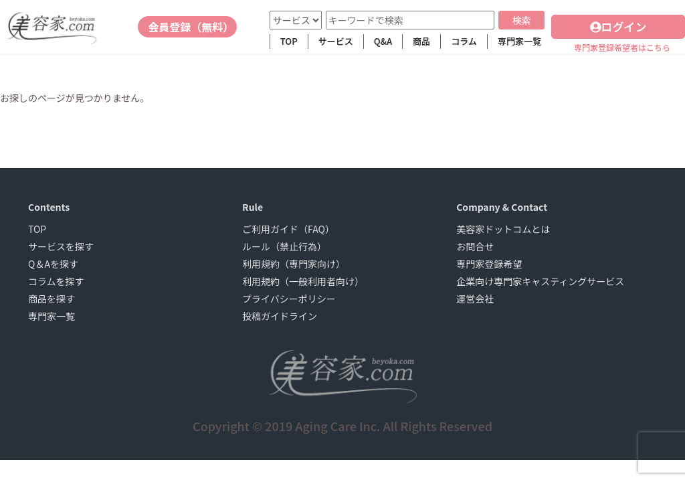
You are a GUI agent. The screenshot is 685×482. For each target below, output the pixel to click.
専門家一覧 (519, 41)
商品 (421, 41)
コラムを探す (56, 281)
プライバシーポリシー (289, 298)
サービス (335, 41)
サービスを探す (61, 246)
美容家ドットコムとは (503, 229)
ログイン (618, 26)
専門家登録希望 (489, 263)
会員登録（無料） (190, 27)
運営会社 (475, 298)
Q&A (383, 41)
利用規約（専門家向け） (293, 263)
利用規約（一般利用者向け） (303, 281)
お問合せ (475, 246)
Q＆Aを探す (53, 263)
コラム (464, 41)
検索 (521, 20)
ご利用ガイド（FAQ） (288, 229)
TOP (289, 41)
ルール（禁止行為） (284, 246)
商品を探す (51, 298)
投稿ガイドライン (279, 316)
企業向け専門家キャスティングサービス (540, 281)
